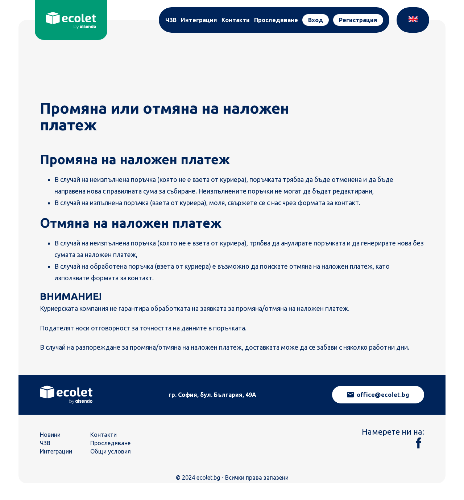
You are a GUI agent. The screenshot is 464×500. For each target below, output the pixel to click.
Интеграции (199, 20)
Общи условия (110, 451)
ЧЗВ (171, 20)
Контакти (235, 20)
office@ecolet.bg (378, 395)
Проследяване (276, 20)
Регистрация (358, 20)
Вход (315, 20)
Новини (50, 434)
